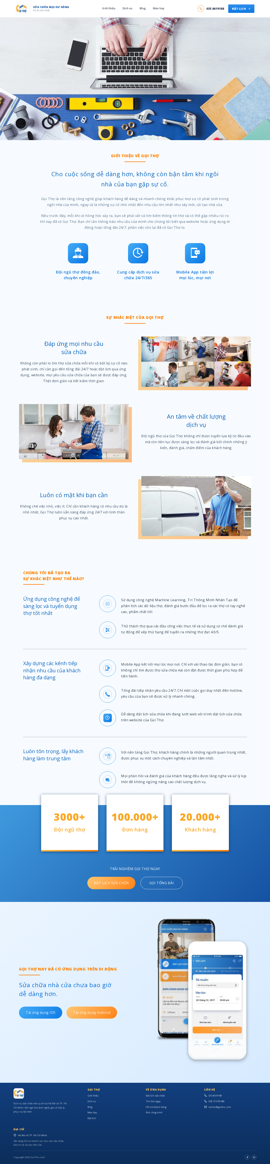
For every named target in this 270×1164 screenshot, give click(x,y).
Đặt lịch (92, 1118)
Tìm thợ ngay (153, 1101)
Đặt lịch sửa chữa (155, 1095)
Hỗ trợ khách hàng (156, 1107)
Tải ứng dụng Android (91, 1012)
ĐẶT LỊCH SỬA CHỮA (111, 883)
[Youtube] (253, 1157)
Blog (143, 8)
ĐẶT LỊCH (241, 9)
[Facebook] (247, 1157)
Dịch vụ (127, 8)
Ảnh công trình (154, 1112)
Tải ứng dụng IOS (40, 1012)
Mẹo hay (158, 8)
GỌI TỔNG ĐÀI (161, 883)
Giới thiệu (108, 8)
